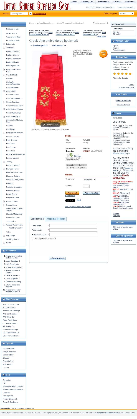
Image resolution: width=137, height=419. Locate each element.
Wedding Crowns (12, 239)
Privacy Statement (10, 399)
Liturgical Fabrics (12, 169)
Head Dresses (11, 140)
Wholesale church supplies (13, 389)
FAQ (4, 383)
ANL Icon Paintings (10, 314)
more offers (101, 36)
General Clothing (12, 136)
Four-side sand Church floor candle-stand (122, 207)
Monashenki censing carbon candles (14, 257)
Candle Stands (12, 75)
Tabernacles (10, 221)
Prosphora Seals (12, 198)
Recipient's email (39, 235)
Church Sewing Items (14, 109)
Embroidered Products (14, 133)
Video (8, 232)
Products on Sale (12, 29)
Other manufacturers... (11, 336)
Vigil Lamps (10, 235)
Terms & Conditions (10, 402)
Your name (36, 225)
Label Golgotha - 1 (13, 275)
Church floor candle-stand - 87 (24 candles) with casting (121, 198)
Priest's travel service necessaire (121, 194)
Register (116, 48)
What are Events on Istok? (13, 386)
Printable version (99, 23)
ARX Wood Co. (8, 317)
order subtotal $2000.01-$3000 (67, 33)
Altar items (10, 48)
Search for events (9, 352)
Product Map (103, 2)
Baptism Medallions (13, 58)
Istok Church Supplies (11, 304)
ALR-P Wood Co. (9, 308)
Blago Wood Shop (10, 320)
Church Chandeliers (13, 98)
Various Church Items (45, 23)
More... (131, 85)
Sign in (115, 46)
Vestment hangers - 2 (14, 267)
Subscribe (116, 216)
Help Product (70, 196)
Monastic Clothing (13, 176)
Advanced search (39, 14)
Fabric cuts (10, 44)
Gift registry (117, 34)
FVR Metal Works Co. (11, 333)
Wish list (116, 32)
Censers (9, 78)
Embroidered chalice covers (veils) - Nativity (121, 185)
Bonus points (8, 396)
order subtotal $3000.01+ (94, 33)
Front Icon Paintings (10, 329)
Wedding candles (15, 228)
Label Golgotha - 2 (13, 278)
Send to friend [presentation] (37, 219)
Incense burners (12, 158)
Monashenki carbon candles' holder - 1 (13, 291)
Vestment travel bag (13, 282)
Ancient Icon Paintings (11, 311)
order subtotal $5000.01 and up (41, 33)
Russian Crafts (12, 201)
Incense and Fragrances (15, 154)
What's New (118, 153)
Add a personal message (44, 239)
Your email (36, 230)
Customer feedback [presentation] (56, 219)
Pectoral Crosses (12, 190)
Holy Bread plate (12, 264)
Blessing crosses (12, 66)
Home (31, 23)
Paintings (9, 183)
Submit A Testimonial (126, 87)
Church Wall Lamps (13, 113)
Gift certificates (8, 348)
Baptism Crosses (12, 51)
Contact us (7, 380)
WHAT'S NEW (11, 33)
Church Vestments (13, 116)
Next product (59, 46)
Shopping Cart (87, 2)
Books (8, 243)
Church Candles (12, 95)
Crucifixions (10, 129)
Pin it (79, 200)
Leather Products (12, 165)
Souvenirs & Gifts (13, 218)
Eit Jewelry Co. (8, 326)
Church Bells (11, 91)
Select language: (119, 13)
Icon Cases (10, 144)
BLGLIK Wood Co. (10, 323)
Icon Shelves (11, 147)
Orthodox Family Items (15, 180)
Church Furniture (12, 102)
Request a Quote (123, 104)
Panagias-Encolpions (14, 187)
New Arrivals (7, 364)
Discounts (6, 393)
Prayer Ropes (11, 194)
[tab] (37, 219)
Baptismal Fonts (12, 62)
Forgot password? (119, 50)
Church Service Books (14, 106)
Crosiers (9, 125)
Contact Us (129, 2)
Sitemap (6, 358)
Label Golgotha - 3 (13, 261)
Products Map (8, 361)
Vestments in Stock (13, 37)
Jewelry (9, 162)
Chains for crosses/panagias (13, 83)
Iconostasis (10, 151)
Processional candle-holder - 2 (121, 203)
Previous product (38, 46)
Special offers (8, 355)
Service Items (11, 205)
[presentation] (65, 247)
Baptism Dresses (12, 55)
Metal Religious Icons (14, 172)
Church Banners (12, 88)
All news (116, 214)
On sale (6, 367)
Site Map (117, 2)
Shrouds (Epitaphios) (14, 214)
